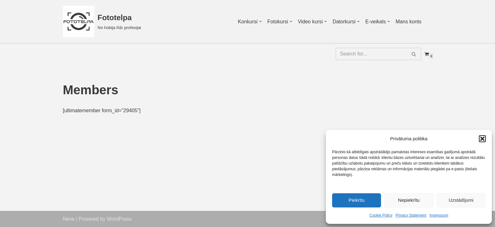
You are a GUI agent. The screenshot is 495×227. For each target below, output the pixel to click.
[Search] (371, 54)
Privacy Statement (411, 215)
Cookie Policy (380, 215)
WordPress (119, 219)
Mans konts (408, 21)
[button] (482, 139)
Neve (69, 219)
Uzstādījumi (461, 200)
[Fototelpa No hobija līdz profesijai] (102, 21)
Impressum (438, 215)
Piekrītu (357, 200)
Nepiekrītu (409, 200)
